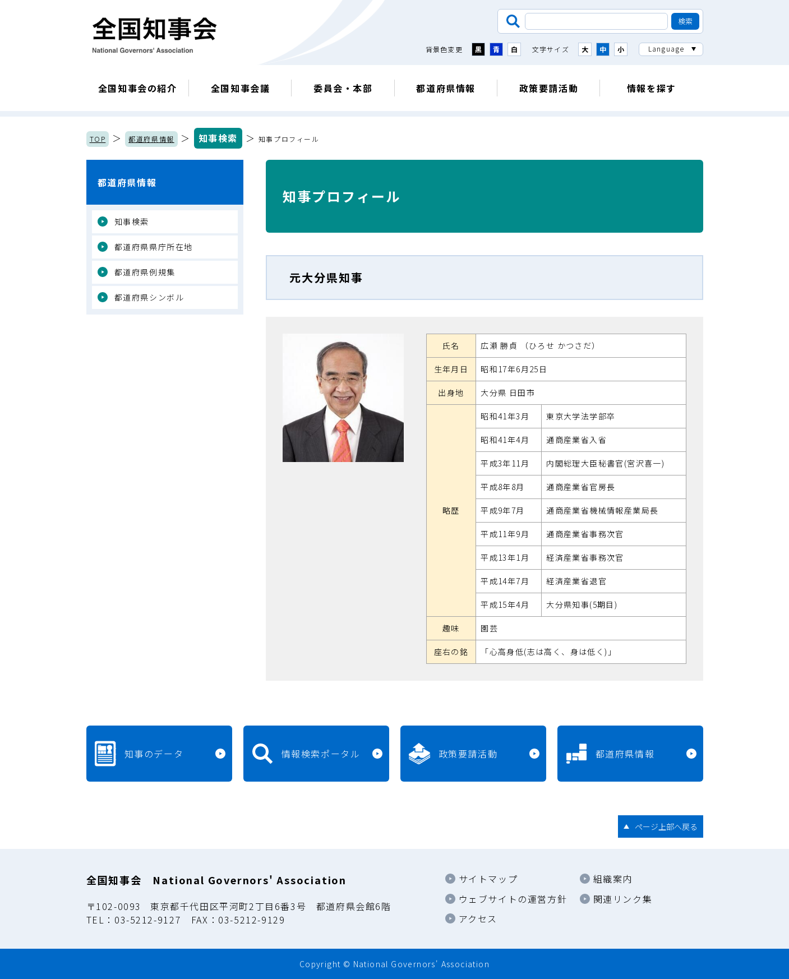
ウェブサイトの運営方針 (513, 899)
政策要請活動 (549, 88)
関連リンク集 (623, 899)
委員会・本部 (343, 88)
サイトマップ (488, 878)
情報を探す (651, 88)
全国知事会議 (240, 88)
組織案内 (613, 878)
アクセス (478, 918)
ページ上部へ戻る (666, 826)
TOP (98, 139)
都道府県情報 (446, 88)
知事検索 (218, 138)
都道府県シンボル (149, 297)
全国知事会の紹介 (137, 88)
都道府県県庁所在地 (153, 246)
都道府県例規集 (145, 272)
